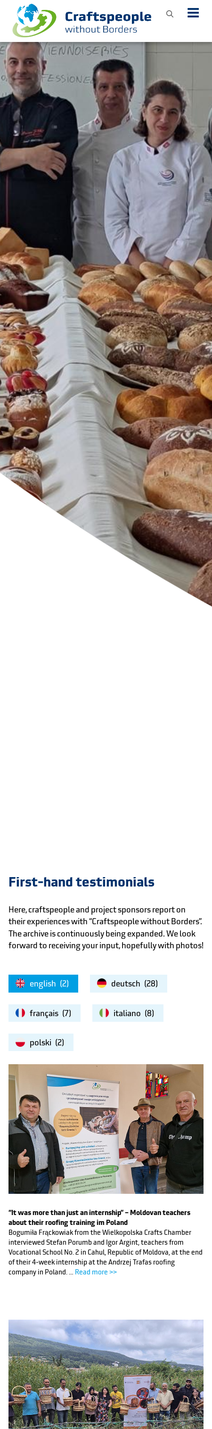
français (44, 1013)
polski (40, 1042)
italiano (127, 1013)
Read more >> (96, 1272)
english (43, 983)
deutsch (125, 983)
